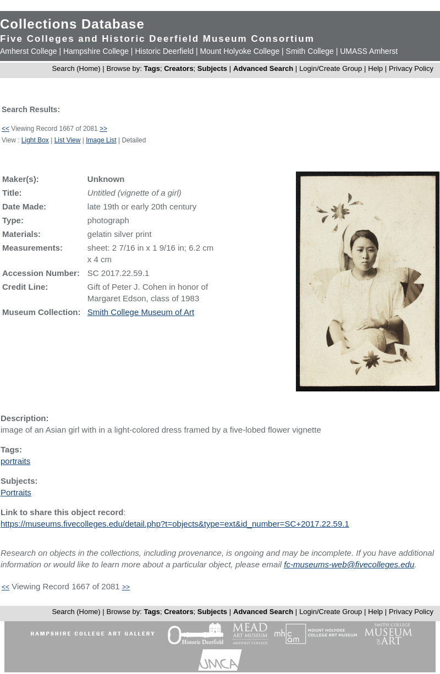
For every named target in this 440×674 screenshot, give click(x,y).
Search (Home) (76, 68)
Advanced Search (263, 68)
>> (103, 128)
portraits (15, 461)
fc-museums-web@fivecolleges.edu (349, 564)
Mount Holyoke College (239, 51)
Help (375, 68)
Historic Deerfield (164, 51)
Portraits (16, 492)
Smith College (310, 51)
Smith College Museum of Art (140, 312)
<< (5, 128)
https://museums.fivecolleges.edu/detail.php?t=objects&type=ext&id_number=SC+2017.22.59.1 (175, 523)
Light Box (35, 140)
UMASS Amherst (369, 51)
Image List (101, 140)
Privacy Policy (411, 68)
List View (67, 140)
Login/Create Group (331, 68)
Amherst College (28, 51)
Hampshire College (96, 51)
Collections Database (72, 23)
